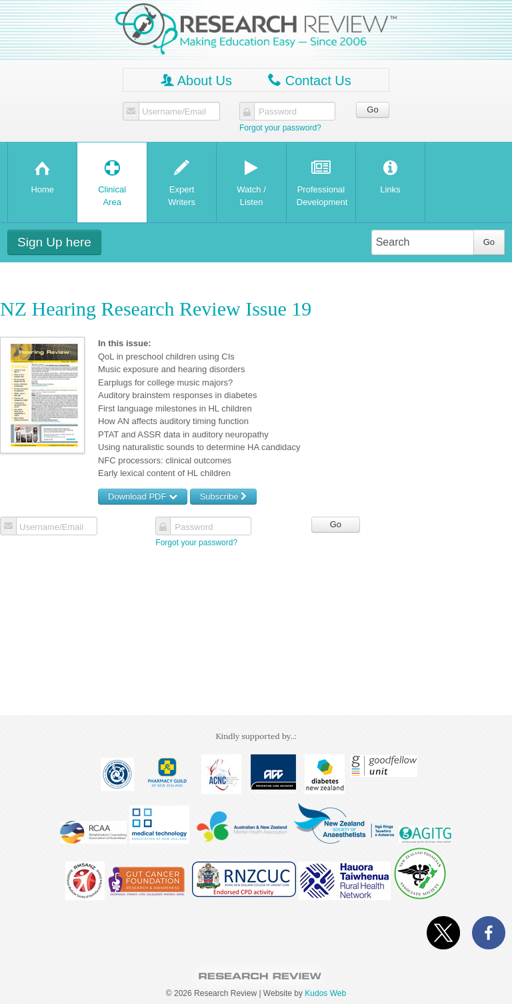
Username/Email (174, 112)
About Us (196, 80)
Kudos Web (325, 993)
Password (278, 112)
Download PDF (142, 496)
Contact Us (309, 80)
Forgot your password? (280, 127)
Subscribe (223, 496)
